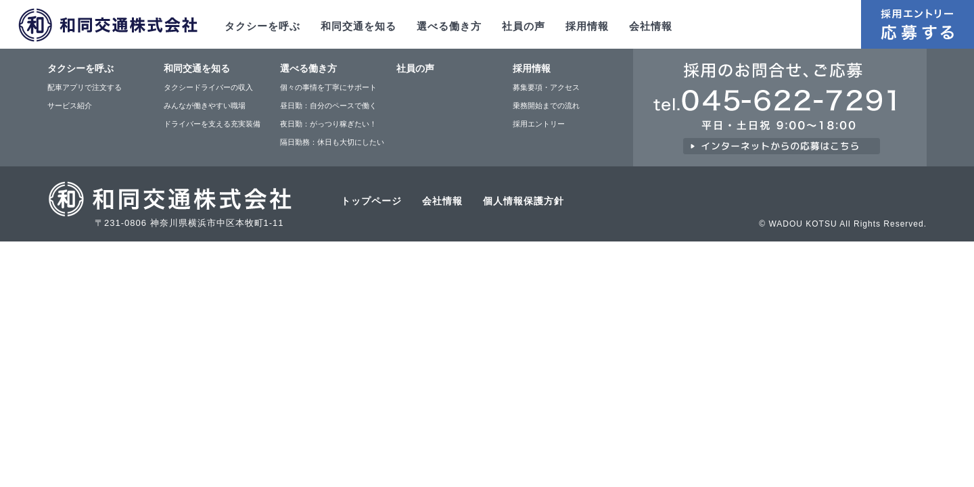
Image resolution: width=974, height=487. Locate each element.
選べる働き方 (449, 26)
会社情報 (650, 26)
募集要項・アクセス (546, 87)
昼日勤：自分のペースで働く (328, 105)
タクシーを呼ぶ (262, 26)
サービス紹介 (69, 105)
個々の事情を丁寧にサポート (328, 87)
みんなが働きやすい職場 (205, 105)
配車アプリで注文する (84, 87)
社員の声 (523, 26)
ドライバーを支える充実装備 (212, 124)
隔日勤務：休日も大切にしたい (332, 142)
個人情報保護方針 (523, 200)
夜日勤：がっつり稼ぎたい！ (328, 124)
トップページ (371, 200)
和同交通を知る (358, 26)
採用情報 (587, 26)
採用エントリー (539, 124)
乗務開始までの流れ (546, 105)
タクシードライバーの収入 (208, 87)
